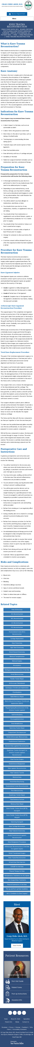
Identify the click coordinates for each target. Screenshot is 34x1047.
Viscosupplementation (17, 719)
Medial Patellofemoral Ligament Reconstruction (17, 836)
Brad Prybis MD (17, 1037)
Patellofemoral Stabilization (17, 741)
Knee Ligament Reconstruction (17, 768)
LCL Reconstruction (17, 623)
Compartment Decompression (17, 732)
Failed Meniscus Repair (17, 697)
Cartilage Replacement (17, 639)
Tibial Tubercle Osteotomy (17, 831)
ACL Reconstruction (17, 614)
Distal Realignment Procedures (17, 842)
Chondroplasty (17, 692)
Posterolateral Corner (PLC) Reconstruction (17, 633)
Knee (15, 35)
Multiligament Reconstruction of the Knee (17, 670)
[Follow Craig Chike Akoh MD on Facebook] (10, 1013)
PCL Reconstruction (17, 627)
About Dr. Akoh (15, 1019)
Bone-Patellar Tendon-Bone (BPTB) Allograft (17, 816)
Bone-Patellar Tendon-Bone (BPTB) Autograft (17, 809)
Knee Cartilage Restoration (17, 826)
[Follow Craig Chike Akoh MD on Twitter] (15, 1013)
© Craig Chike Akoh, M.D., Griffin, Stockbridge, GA (17, 1033)
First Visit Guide (17, 981)
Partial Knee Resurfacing (17, 782)
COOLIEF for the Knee (17, 867)
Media (17, 1022)
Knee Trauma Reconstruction (17, 858)
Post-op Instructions (19, 994)
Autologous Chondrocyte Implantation (17, 688)
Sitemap (18, 1027)
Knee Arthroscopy (17, 610)
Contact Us (25, 1022)
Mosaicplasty (17, 665)
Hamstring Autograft (17, 822)
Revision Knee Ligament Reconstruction (17, 746)
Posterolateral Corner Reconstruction (17, 786)
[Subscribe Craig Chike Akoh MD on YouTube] (19, 1013)
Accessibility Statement (20, 1029)
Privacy (11, 1027)
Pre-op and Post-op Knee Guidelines (17, 889)
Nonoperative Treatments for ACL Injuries (17, 876)
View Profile (17, 946)
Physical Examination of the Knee (17, 884)
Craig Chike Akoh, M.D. (17, 936)
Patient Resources (17, 955)
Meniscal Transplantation (17, 656)
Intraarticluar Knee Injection (17, 862)
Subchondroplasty (17, 715)
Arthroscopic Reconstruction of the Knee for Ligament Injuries (17, 848)
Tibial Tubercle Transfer (17, 773)
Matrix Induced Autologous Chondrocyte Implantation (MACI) (17, 702)
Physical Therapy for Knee (17, 871)
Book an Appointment (18, 14)
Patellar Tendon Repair (17, 679)
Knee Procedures (26, 35)
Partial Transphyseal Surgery (17, 853)
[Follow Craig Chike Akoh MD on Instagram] (24, 1013)
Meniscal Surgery (17, 661)
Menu (16, 18)
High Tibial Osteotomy (17, 648)
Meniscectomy (17, 777)
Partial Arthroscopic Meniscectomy (17, 737)
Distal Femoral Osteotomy (17, 652)
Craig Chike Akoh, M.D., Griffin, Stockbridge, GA (17, 31)
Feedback (25, 1027)
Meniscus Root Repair (17, 804)
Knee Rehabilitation (17, 724)
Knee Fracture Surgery (17, 759)
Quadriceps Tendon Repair (17, 795)
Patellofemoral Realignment (17, 764)
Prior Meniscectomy (17, 791)
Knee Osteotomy (17, 643)
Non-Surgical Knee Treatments (17, 880)
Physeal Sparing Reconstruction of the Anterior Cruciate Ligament (17, 709)
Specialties (26, 1019)
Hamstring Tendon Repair (17, 728)
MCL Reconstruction (17, 619)
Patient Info (6, 35)
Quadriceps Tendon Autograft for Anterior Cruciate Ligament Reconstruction (17, 752)
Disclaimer (5, 1027)
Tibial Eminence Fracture (17, 800)
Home (6, 1019)
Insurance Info (17, 1000)
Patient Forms (17, 987)
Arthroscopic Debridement (17, 683)
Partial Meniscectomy (17, 674)
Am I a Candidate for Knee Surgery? (17, 893)
